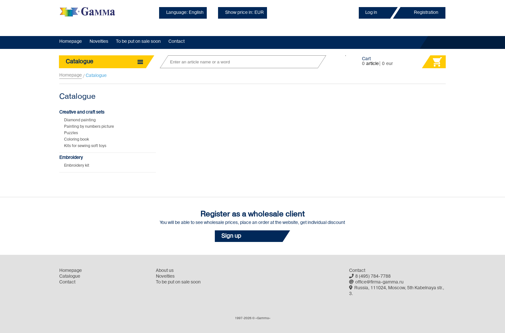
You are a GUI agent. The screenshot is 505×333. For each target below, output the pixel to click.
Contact (176, 42)
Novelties (99, 42)
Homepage (70, 42)
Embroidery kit (76, 165)
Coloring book (76, 139)
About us (165, 271)
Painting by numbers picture (89, 126)
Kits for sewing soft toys (85, 146)
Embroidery (71, 158)
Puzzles (71, 133)
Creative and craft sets (81, 112)
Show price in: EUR (244, 13)
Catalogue (69, 276)
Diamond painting (80, 120)
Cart (366, 59)
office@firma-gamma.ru (376, 282)
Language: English (185, 13)
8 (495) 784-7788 (370, 276)
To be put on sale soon (138, 42)
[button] (252, 236)
